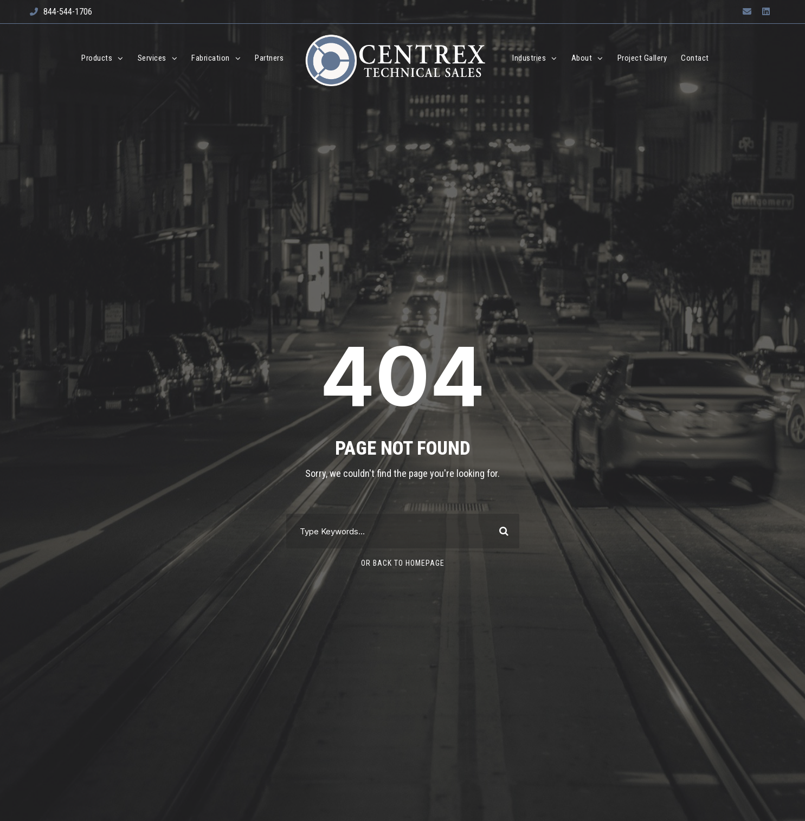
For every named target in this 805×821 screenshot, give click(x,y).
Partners (269, 58)
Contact (695, 58)
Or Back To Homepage (403, 563)
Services (152, 58)
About (582, 58)
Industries (529, 58)
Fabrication (210, 58)
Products (96, 58)
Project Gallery (642, 58)
